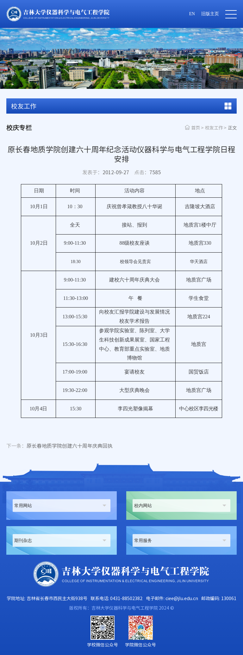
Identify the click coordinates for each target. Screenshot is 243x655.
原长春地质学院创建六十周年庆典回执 (59, 446)
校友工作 (214, 127)
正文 (232, 127)
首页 (195, 127)
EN (192, 13)
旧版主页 (210, 13)
